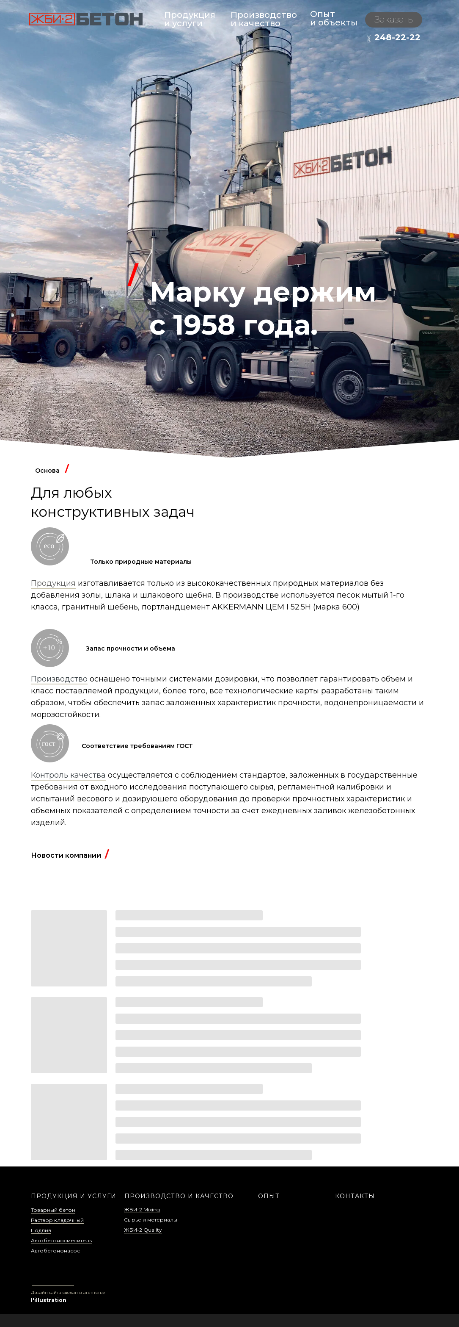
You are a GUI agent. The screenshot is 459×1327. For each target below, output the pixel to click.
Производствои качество (264, 19)
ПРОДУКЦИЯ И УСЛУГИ (73, 1196)
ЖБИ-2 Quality (143, 1230)
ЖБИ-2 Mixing (142, 1209)
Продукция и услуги (189, 19)
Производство (59, 679)
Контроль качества (68, 775)
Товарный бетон (53, 1210)
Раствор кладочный (57, 1220)
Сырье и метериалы (150, 1219)
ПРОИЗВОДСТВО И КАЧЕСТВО (179, 1196)
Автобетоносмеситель (61, 1240)
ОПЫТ (269, 1196)
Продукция (53, 583)
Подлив (41, 1230)
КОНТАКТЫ (355, 1196)
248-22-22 (397, 37)
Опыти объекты (333, 18)
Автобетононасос (55, 1250)
